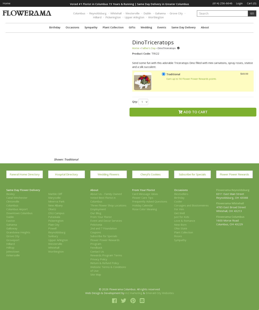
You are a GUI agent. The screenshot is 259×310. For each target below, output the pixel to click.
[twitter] (124, 300)
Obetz (52, 209)
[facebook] (115, 300)
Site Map (95, 274)
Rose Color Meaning (144, 209)
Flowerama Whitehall (230, 203)
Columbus (79, 13)
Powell (52, 228)
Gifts (132, 27)
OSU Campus (56, 213)
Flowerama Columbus (230, 216)
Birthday (54, 27)
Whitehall (116, 13)
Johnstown (12, 251)
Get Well (179, 213)
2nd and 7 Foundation (103, 228)
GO (252, 13)
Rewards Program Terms (106, 255)
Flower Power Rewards (234, 174)
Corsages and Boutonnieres (191, 205)
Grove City (176, 13)
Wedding (146, 27)
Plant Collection (113, 27)
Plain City (53, 224)
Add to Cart (193, 111)
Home (6, 3)
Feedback (96, 247)
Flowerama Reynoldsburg (232, 190)
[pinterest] (133, 300)
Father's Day (148, 48)
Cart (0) (251, 3)
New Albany (55, 205)
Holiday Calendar (142, 205)
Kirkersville (13, 255)
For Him (179, 209)
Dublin (147, 13)
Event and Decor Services (106, 220)
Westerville (133, 13)
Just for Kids (181, 217)
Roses (178, 236)
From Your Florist (101, 217)
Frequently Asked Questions (149, 201)
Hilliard (97, 17)
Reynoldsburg (97, 13)
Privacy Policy (98, 259)
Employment (98, 209)
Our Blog (95, 213)
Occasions (72, 27)
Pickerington (113, 17)
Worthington (156, 17)
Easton (10, 220)
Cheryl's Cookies (150, 174)
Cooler (178, 201)
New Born (180, 224)
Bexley (10, 194)
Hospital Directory (66, 174)
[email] (142, 300)
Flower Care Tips (142, 197)
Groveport (12, 240)
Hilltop (10, 247)
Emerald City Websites (160, 293)
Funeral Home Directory (25, 174)
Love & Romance (184, 220)
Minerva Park (56, 201)
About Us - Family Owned (106, 194)
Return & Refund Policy (104, 263)
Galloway (11, 228)
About (205, 27)
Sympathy (91, 27)
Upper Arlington (134, 17)
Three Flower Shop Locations (108, 205)
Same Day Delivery (183, 27)
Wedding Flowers (108, 174)
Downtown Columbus (19, 213)
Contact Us (97, 251)
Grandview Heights (18, 232)
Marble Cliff (55, 194)
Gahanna (160, 13)
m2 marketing (133, 293)
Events (161, 27)
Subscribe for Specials (192, 174)
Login (239, 3)
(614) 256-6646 (222, 3)
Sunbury (53, 236)
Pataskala (54, 217)
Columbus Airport (17, 209)
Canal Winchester (17, 197)
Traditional (173, 74)
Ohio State (180, 228)
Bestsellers (181, 194)
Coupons (95, 232)
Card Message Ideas (145, 194)
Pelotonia (96, 224)
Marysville (54, 197)
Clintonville (12, 201)
